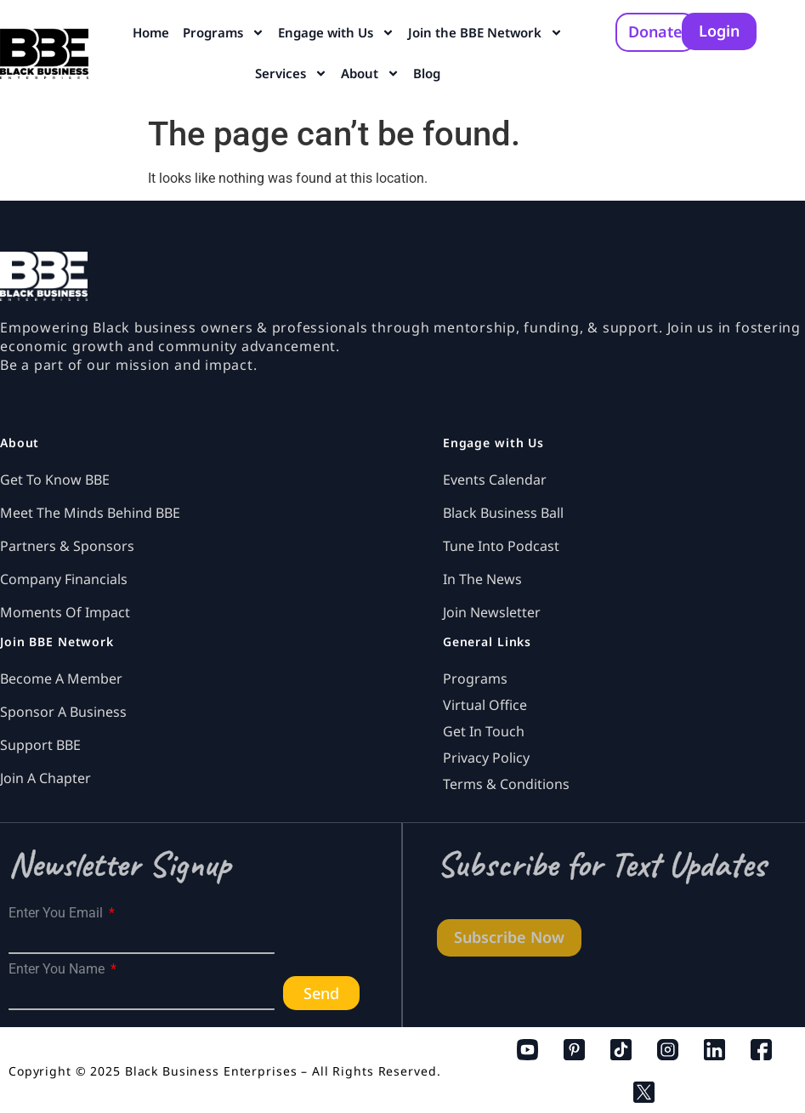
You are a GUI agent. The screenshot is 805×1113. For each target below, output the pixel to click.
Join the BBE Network (485, 33)
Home (151, 32)
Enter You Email (57, 913)
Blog (426, 73)
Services (291, 73)
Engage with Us (336, 33)
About (370, 73)
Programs (223, 33)
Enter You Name (58, 969)
